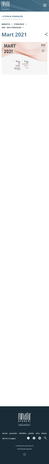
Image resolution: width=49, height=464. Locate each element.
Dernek (4, 433)
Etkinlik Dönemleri (13, 16)
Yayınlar (31, 433)
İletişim (44, 433)
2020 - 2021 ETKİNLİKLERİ (11, 27)
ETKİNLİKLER (19, 24)
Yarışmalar (13, 433)
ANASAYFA (6, 24)
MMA (38, 433)
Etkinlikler (22, 433)
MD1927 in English (9, 438)
